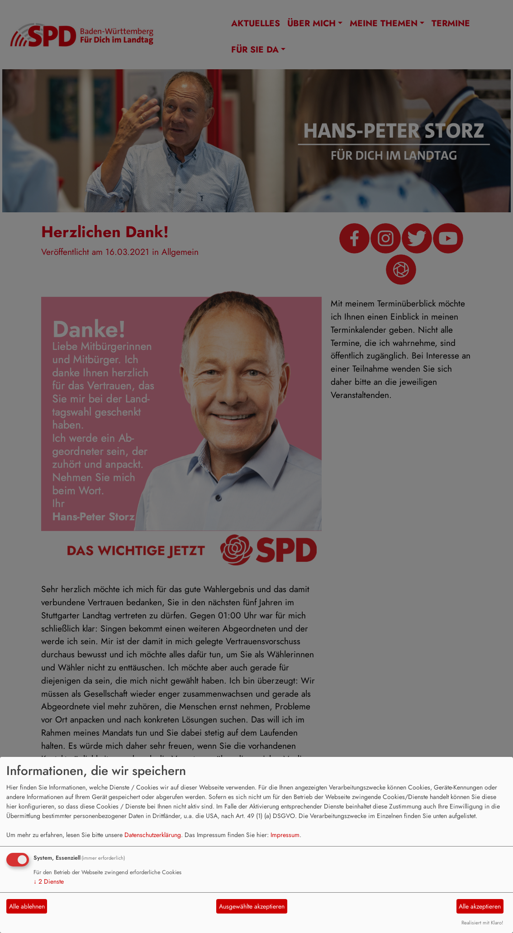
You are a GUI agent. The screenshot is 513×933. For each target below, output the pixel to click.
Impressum (285, 834)
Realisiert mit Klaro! (482, 922)
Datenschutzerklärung (152, 834)
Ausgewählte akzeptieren (252, 906)
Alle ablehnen (27, 906)
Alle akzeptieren (480, 906)
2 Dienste (48, 881)
